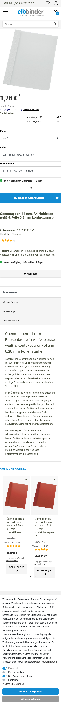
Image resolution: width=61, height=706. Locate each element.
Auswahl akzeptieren (30, 691)
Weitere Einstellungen (13, 684)
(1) (17, 240)
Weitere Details (10, 302)
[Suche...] (30, 24)
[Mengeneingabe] (30, 188)
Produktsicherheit (12, 320)
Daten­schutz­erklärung (45, 661)
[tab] (30, 292)
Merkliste (30, 274)
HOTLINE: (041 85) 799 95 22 (18, 3)
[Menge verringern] (10, 188)
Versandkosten (31, 109)
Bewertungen (9, 311)
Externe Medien (16, 672)
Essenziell (13, 668)
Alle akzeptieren (30, 699)
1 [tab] (30, 576)
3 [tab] (35, 576)
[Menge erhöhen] (51, 188)
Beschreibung (10, 292)
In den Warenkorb (36, 198)
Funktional (13, 680)
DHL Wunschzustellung (20, 676)
